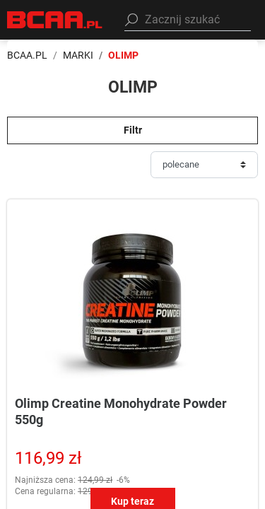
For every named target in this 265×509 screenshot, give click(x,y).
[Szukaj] (131, 19)
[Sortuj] (204, 164)
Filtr (133, 130)
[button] (187, 19)
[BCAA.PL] (55, 18)
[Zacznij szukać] (187, 19)
